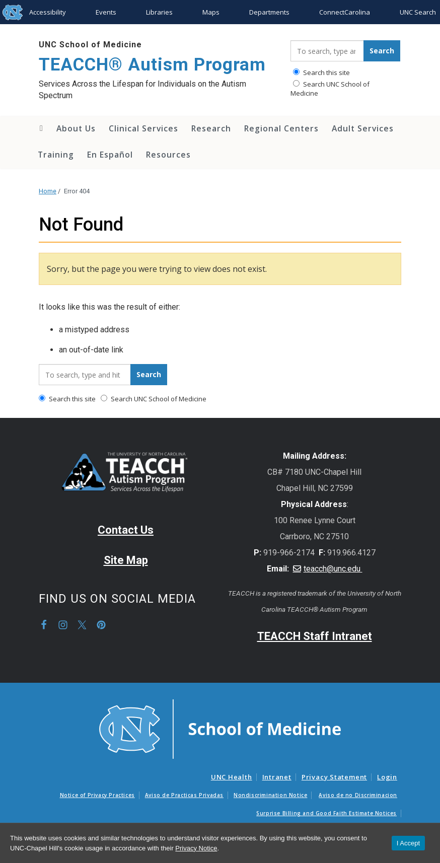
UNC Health (231, 776)
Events (106, 12)
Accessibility (47, 12)
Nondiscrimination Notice (270, 795)
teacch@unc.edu (333, 568)
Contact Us (126, 530)
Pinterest (101, 625)
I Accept (408, 843)
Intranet (276, 776)
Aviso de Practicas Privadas (184, 795)
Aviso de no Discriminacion (358, 795)
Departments (269, 12)
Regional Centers (281, 128)
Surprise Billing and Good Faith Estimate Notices (326, 813)
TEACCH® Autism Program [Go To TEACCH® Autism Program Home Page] (152, 64)
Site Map (126, 560)
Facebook (44, 625)
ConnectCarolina (344, 12)
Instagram (63, 625)
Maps (210, 12)
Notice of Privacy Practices (97, 795)
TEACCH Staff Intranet (314, 636)
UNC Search (418, 12)
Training (56, 154)
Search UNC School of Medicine (330, 89)
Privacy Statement (334, 776)
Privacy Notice (196, 848)
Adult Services (363, 128)
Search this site (321, 72)
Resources (168, 154)
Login (387, 776)
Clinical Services (143, 128)
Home (40, 128)
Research (211, 128)
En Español (110, 154)
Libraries (159, 12)
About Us (76, 128)
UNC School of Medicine (90, 44)
